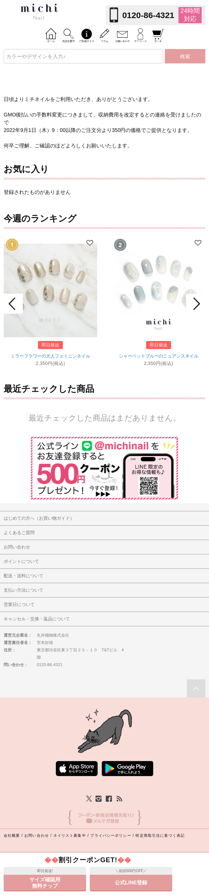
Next (195, 304)
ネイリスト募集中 (69, 835)
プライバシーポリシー (110, 835)
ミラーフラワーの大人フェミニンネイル (50, 356)
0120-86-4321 (148, 15)
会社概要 (12, 835)
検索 (185, 56)
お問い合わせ (36, 835)
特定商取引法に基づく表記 (159, 835)
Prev (13, 304)
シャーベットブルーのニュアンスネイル (158, 356)
